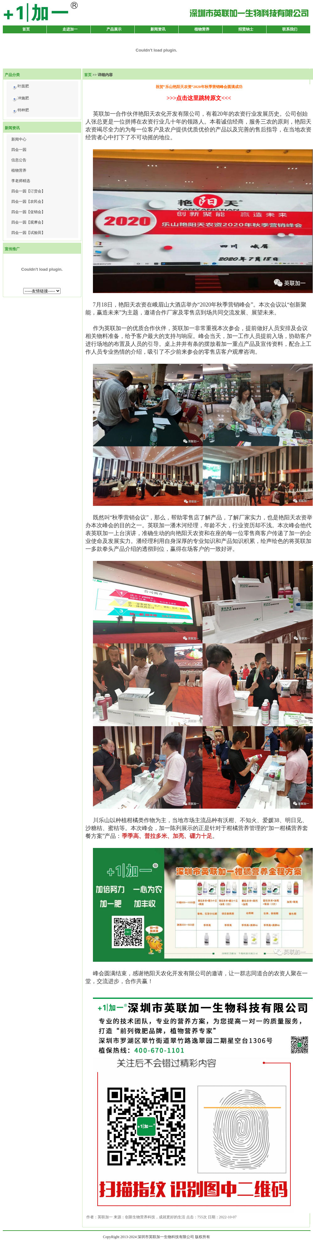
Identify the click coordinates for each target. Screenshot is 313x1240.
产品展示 (113, 29)
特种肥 (20, 111)
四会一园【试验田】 (28, 232)
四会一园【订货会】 (28, 191)
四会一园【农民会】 (28, 201)
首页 (26, 29)
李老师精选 (20, 181)
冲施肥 (20, 99)
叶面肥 (20, 87)
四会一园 (18, 149)
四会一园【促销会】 (28, 212)
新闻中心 (18, 139)
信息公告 (18, 160)
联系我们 (289, 29)
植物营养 (201, 29)
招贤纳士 (245, 29)
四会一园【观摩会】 (28, 222)
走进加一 (70, 29)
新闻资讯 (157, 29)
